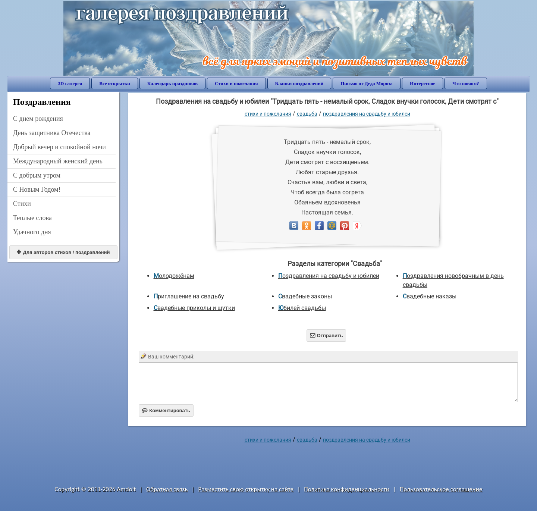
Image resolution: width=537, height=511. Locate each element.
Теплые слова (32, 218)
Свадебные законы (305, 296)
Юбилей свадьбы (302, 307)
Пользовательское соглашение (441, 489)
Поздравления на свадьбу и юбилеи (366, 114)
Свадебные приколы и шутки (194, 307)
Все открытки (114, 83)
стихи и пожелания (268, 114)
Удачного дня (32, 232)
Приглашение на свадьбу (189, 296)
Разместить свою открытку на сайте (245, 489)
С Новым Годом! (37, 189)
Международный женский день (58, 161)
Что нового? (465, 83)
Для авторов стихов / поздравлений (63, 252)
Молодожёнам (174, 275)
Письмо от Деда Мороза (366, 83)
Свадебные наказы (429, 296)
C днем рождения (38, 118)
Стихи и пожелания (236, 83)
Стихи (22, 203)
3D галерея (70, 83)
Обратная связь (167, 489)
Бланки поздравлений (299, 83)
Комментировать (166, 410)
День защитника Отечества (52, 133)
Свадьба (307, 114)
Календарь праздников (172, 83)
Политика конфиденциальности (346, 489)
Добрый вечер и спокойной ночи (59, 147)
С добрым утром (36, 175)
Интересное (422, 83)
